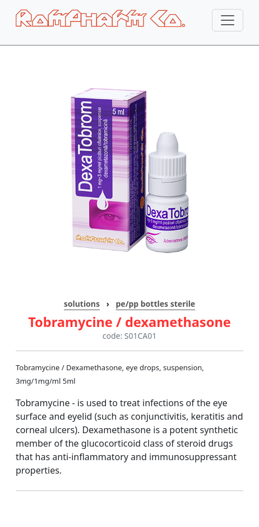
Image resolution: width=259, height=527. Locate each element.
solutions (82, 303)
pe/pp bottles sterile (155, 303)
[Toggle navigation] (227, 20)
